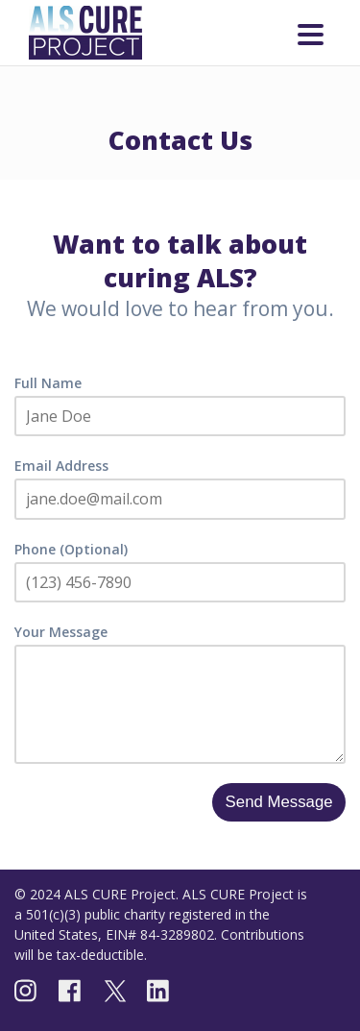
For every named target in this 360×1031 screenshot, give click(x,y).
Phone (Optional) (71, 549)
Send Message (279, 802)
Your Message (61, 632)
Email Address (61, 465)
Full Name (48, 383)
